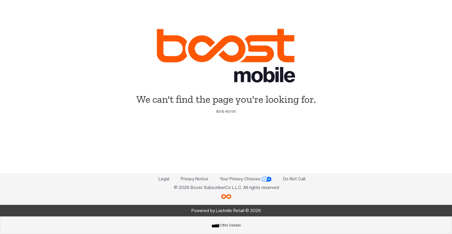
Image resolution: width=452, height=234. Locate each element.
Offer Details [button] (226, 225)
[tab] (226, 225)
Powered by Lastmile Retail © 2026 (226, 210)
